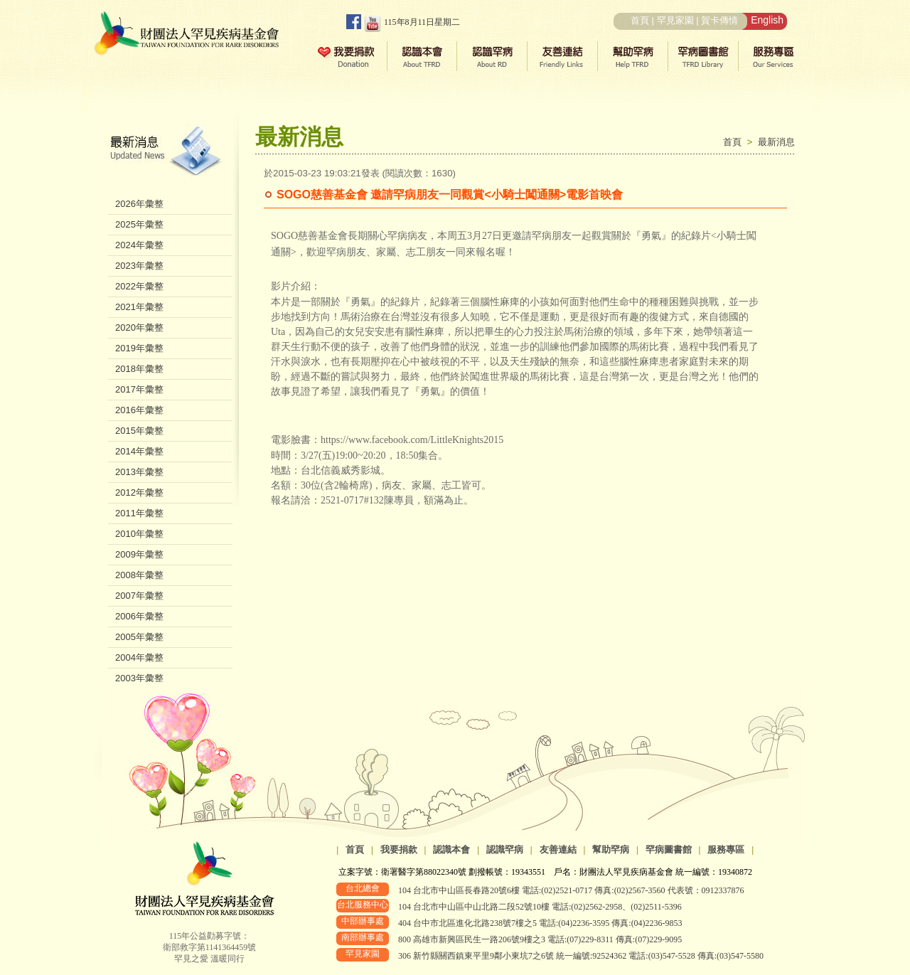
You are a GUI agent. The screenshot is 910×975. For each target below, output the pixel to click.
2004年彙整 (139, 657)
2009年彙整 (139, 554)
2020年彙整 (139, 327)
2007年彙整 (139, 595)
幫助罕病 (610, 849)
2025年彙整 (139, 224)
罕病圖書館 (669, 849)
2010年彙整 (139, 533)
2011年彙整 (139, 513)
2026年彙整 (139, 203)
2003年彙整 (139, 678)
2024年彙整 (139, 245)
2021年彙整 (139, 307)
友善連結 (558, 849)
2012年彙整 (139, 492)
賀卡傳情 (719, 20)
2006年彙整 (139, 616)
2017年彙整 (139, 389)
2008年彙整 (139, 575)
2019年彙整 (139, 348)
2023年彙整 (139, 265)
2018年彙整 (139, 368)
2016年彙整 (139, 410)
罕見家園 (675, 20)
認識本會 (451, 849)
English (767, 20)
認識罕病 (504, 849)
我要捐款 (398, 849)
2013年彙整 (139, 472)
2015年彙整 (139, 430)
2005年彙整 (139, 637)
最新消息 (776, 142)
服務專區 (725, 849)
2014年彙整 (139, 451)
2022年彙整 (139, 286)
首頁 (640, 20)
